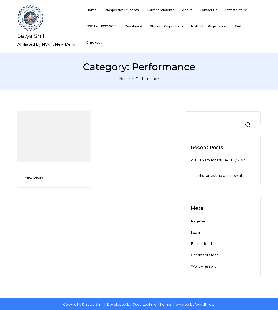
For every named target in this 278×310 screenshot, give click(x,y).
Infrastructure (236, 10)
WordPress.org (204, 266)
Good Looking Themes (152, 304)
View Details (34, 177)
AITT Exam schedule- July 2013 (218, 160)
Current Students (160, 10)
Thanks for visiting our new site (218, 175)
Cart (238, 26)
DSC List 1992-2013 (101, 26)
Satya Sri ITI (33, 35)
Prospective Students (121, 10)
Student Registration (166, 26)
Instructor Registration (209, 26)
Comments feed (205, 254)
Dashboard (133, 26)
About (187, 10)
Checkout (94, 42)
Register (198, 220)
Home (91, 10)
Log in (196, 232)
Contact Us (208, 10)
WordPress (205, 304)
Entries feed (201, 243)
